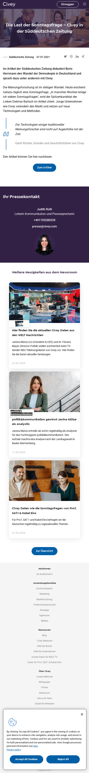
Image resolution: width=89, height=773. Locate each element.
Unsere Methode (45, 676)
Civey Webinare (44, 640)
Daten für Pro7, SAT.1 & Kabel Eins (44, 662)
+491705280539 (44, 220)
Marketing (44, 594)
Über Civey (44, 671)
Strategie (44, 610)
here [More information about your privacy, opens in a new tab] (35, 746)
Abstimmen (44, 568)
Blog (44, 635)
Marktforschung (44, 599)
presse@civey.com (44, 226)
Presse (44, 687)
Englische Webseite (44, 703)
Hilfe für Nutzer (44, 646)
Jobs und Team (44, 698)
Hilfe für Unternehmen (45, 651)
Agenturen (44, 615)
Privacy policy (14, 749)
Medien (44, 621)
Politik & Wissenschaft (44, 604)
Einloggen (67, 4)
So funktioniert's (45, 574)
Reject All (63, 759)
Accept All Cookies (26, 759)
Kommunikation (44, 588)
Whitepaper (44, 682)
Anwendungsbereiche (44, 583)
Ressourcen (44, 630)
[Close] (82, 714)
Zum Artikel (44, 167)
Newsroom (44, 693)
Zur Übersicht (44, 551)
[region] (45, 739)
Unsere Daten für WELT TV (44, 657)
